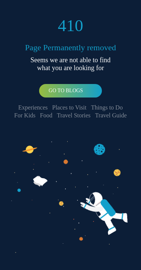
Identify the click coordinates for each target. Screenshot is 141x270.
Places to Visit (69, 107)
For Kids (24, 115)
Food (46, 115)
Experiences (33, 107)
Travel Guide (111, 115)
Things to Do (107, 107)
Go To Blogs (66, 90)
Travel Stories (74, 115)
